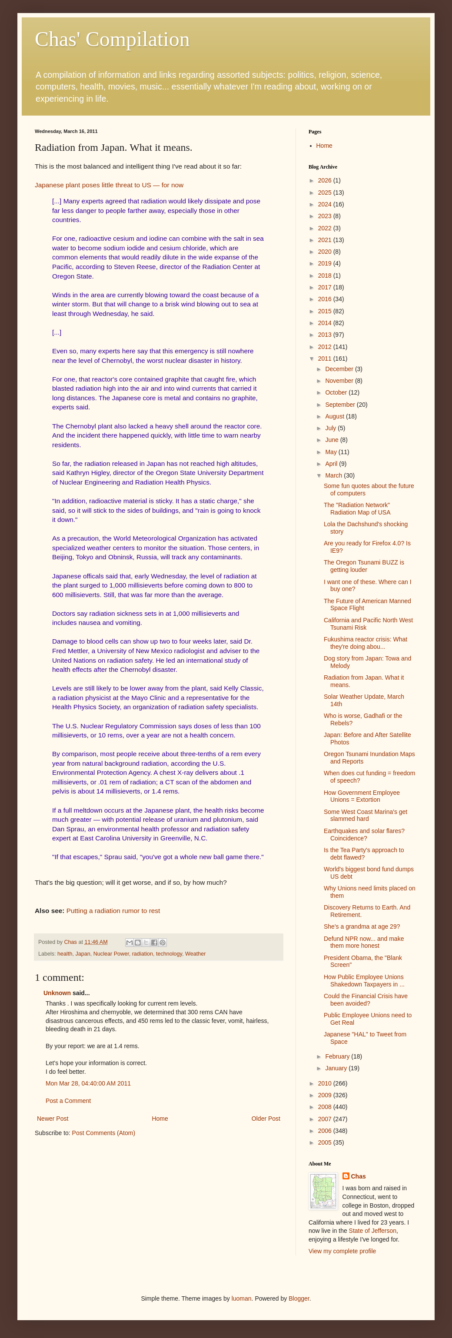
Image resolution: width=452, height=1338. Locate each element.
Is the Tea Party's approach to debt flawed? (364, 854)
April (332, 463)
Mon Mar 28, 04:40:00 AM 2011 (88, 1083)
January (337, 1068)
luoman (242, 1298)
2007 (325, 1119)
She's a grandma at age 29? (362, 926)
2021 (325, 239)
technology (169, 954)
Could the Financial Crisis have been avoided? (366, 1000)
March (334, 475)
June (332, 439)
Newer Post (52, 1118)
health (64, 954)
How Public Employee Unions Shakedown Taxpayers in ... (364, 980)
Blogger (299, 1298)
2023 (325, 215)
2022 (325, 228)
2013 (325, 334)
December (340, 368)
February (338, 1056)
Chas (358, 1176)
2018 (325, 275)
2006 (325, 1130)
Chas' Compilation (112, 38)
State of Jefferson (372, 1230)
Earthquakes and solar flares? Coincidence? (364, 834)
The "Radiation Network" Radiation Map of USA (357, 508)
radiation (142, 954)
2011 (325, 358)
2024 (325, 204)
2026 (325, 180)
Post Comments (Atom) (103, 1132)
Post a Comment (68, 1100)
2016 (325, 298)
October (337, 392)
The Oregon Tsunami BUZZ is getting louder (364, 566)
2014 (325, 322)
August (335, 416)
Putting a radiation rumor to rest (113, 910)
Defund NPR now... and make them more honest (364, 942)
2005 (325, 1142)
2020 (325, 251)
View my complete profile (342, 1251)
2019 (325, 263)
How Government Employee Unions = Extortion (362, 796)
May (331, 451)
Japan (82, 954)
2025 (325, 192)
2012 (325, 346)
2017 (325, 287)
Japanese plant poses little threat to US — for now (109, 185)
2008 (325, 1106)
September (340, 404)
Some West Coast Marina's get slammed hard (365, 815)
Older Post (266, 1118)
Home (160, 1118)
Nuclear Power (111, 954)
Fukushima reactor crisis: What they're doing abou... (365, 643)
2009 (325, 1095)
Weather (195, 954)
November (340, 380)
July (331, 428)
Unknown (57, 992)
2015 (325, 311)
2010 (325, 1083)
